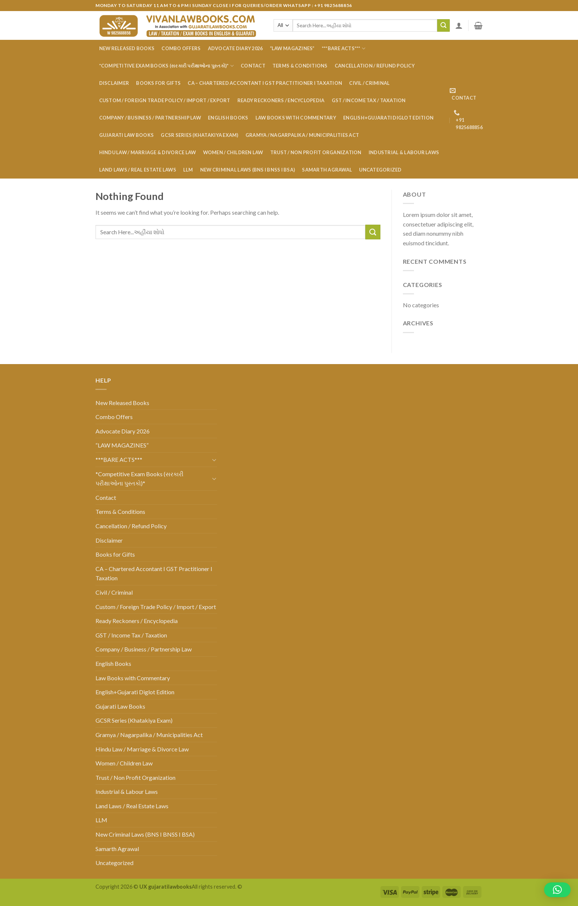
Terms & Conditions (300, 66)
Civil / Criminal (369, 83)
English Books (228, 118)
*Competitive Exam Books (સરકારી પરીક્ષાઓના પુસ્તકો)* (166, 65)
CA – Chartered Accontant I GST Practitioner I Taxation (265, 83)
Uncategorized (380, 170)
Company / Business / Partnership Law (150, 118)
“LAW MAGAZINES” (292, 48)
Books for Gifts (158, 83)
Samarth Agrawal (327, 170)
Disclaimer (114, 83)
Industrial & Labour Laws (404, 152)
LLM (188, 170)
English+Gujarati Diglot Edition (388, 118)
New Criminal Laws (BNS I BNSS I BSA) (247, 170)
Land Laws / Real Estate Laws (137, 170)
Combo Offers (181, 48)
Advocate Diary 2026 (235, 48)
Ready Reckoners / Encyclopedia (281, 100)
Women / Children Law (233, 152)
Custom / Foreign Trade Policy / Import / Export (164, 100)
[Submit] (443, 25)
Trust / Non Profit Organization (316, 152)
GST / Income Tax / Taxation (369, 100)
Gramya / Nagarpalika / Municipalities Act (302, 135)
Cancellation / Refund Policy (375, 66)
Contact (253, 66)
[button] (557, 889)
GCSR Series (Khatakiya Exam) (199, 135)
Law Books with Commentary (295, 118)
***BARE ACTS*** (343, 48)
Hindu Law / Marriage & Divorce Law (147, 152)
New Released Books (127, 48)
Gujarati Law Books (126, 135)
